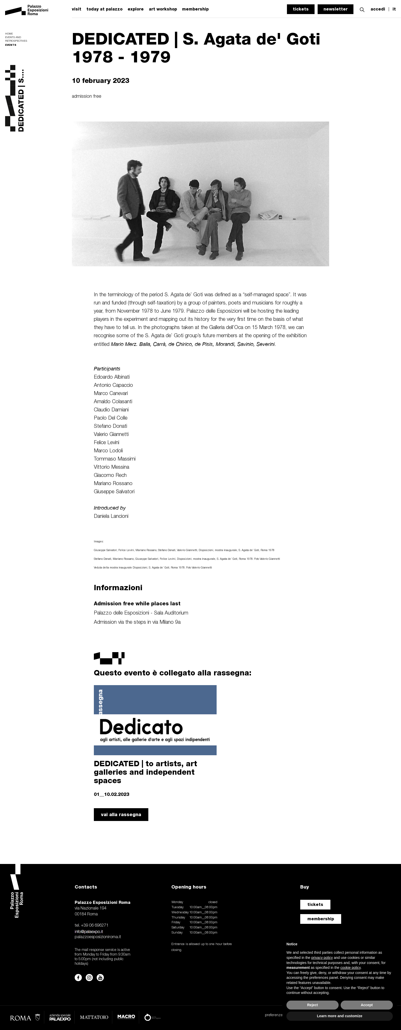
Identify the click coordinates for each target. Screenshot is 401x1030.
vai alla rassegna (121, 814)
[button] (362, 9)
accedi (378, 9)
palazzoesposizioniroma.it (98, 937)
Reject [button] (312, 1005)
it (394, 9)
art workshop (163, 9)
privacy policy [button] (322, 958)
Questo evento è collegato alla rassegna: (172, 672)
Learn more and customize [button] (339, 1016)
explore (136, 9)
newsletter (336, 9)
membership (195, 9)
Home (9, 34)
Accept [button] (367, 1005)
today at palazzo (104, 9)
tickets (301, 9)
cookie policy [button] (350, 968)
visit (76, 9)
